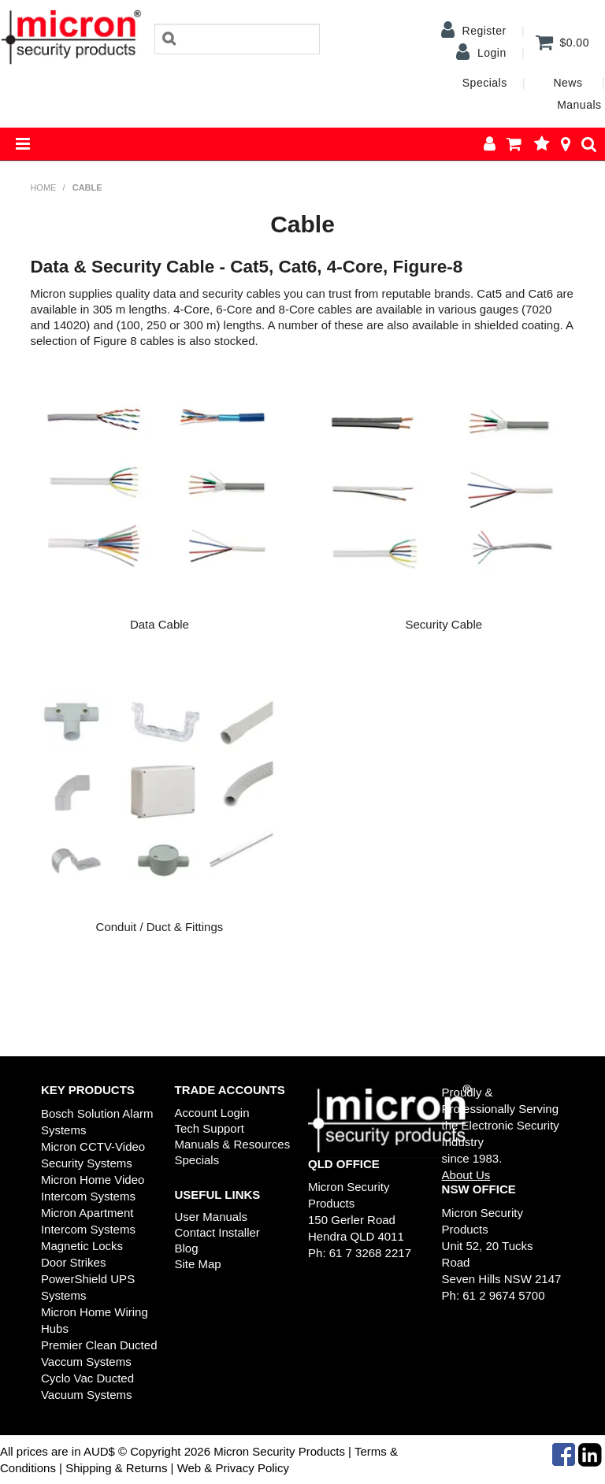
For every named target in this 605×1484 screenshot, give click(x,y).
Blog (186, 1248)
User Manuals (210, 1216)
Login (492, 52)
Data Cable (159, 624)
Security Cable (444, 624)
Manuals (579, 104)
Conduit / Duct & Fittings (160, 926)
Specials (484, 82)
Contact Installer (216, 1232)
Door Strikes (73, 1262)
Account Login (211, 1112)
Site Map (197, 1264)
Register (484, 30)
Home (43, 187)
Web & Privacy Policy (233, 1468)
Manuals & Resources (232, 1144)
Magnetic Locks (82, 1245)
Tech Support (208, 1128)
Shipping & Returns (114, 1468)
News (567, 82)
